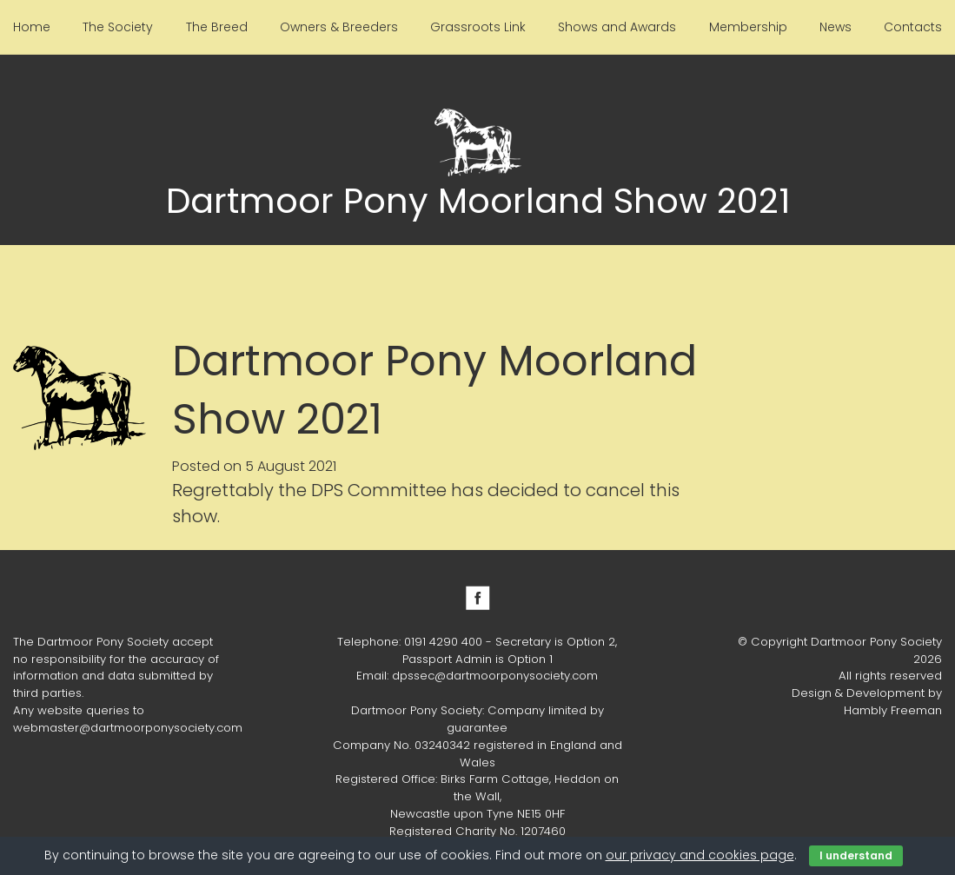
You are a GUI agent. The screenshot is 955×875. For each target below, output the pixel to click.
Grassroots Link (478, 27)
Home (31, 27)
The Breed (217, 27)
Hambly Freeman (893, 710)
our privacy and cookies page (700, 855)
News (835, 27)
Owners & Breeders (339, 27)
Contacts (913, 27)
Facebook (478, 598)
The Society (118, 27)
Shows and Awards (617, 27)
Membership (748, 27)
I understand (855, 855)
